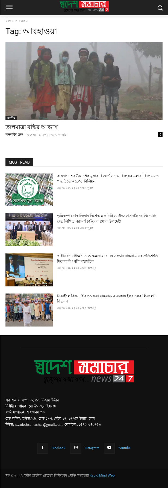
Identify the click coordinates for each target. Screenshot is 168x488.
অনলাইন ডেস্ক (14, 134)
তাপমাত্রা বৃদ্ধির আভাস (31, 127)
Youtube (124, 447)
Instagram (92, 447)
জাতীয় (11, 118)
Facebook (58, 447)
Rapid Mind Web (102, 475)
